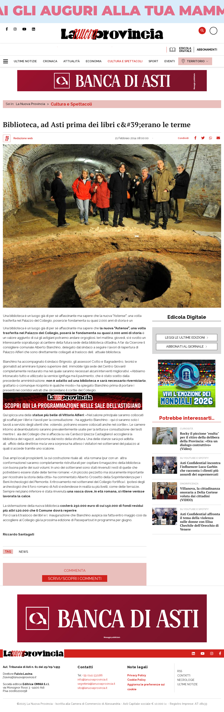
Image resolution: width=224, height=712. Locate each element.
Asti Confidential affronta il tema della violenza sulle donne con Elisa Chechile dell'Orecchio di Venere (200, 521)
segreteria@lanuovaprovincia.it (96, 683)
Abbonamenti (207, 49)
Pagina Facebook (10, 29)
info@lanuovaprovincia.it (92, 679)
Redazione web (23, 138)
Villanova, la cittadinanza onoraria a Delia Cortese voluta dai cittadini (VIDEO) (200, 494)
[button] (7, 60)
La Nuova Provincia (30, 104)
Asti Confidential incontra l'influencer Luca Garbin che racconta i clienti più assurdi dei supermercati (200, 468)
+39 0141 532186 (93, 675)
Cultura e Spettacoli (71, 104)
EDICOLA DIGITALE (180, 49)
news (23, 552)
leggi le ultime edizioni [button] (185, 337)
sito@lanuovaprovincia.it (92, 687)
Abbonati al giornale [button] (185, 346)
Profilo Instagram (18, 29)
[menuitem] (25, 61)
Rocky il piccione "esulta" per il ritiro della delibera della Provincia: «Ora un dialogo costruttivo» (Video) (199, 441)
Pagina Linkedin (36, 29)
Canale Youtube (27, 29)
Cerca (202, 30)
